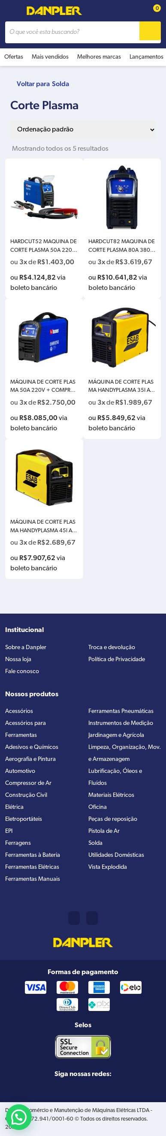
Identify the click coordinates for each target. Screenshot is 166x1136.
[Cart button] (152, 11)
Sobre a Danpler (25, 647)
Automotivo (20, 771)
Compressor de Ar (28, 783)
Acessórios (19, 711)
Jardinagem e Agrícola (116, 735)
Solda (60, 84)
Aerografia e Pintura (30, 759)
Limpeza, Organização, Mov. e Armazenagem (124, 753)
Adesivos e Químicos (31, 747)
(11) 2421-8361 (74, 918)
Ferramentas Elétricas (32, 867)
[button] (19, 1117)
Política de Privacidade (116, 659)
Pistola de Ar (104, 831)
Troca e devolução (111, 647)
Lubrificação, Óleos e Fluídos (115, 777)
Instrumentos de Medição (120, 723)
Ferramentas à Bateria (32, 855)
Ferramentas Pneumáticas (121, 711)
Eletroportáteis (23, 819)
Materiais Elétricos (111, 795)
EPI (8, 831)
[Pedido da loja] (83, 130)
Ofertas (13, 57)
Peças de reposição (112, 819)
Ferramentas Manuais (32, 879)
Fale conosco (22, 671)
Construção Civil (26, 795)
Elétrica (14, 807)
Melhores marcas (99, 57)
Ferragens (18, 843)
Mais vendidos (50, 57)
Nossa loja (18, 659)
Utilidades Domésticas (116, 855)
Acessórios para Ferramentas (25, 729)
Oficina (97, 807)
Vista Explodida (107, 867)
